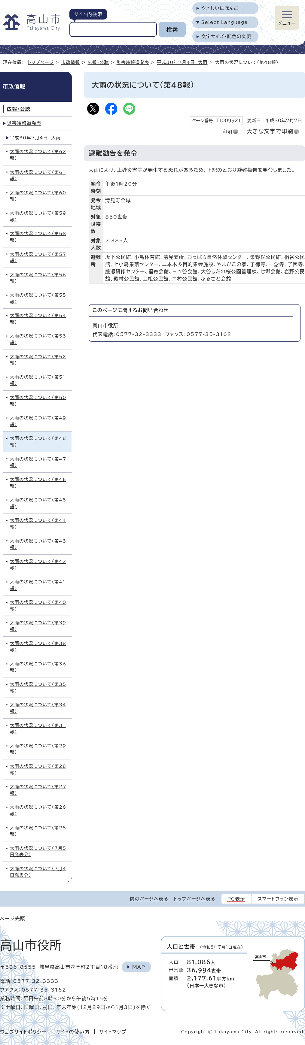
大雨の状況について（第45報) (38, 503)
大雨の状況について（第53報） (38, 339)
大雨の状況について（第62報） (38, 154)
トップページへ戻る (194, 899)
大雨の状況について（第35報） (38, 687)
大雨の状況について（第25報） (38, 831)
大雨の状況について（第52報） (38, 359)
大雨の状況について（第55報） (38, 298)
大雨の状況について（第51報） (38, 380)
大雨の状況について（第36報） (38, 667)
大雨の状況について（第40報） (38, 605)
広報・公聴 (98, 62)
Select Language (224, 22)
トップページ (41, 62)
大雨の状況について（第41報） (38, 585)
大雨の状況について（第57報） (38, 257)
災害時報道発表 (133, 62)
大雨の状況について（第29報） (38, 749)
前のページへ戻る (149, 899)
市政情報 (70, 62)
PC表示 (236, 899)
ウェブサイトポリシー (23, 1031)
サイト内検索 (88, 14)
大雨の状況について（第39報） (38, 626)
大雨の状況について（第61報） (38, 175)
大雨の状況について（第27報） (38, 789)
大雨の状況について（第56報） (38, 277)
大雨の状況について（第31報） (38, 728)
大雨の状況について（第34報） (38, 707)
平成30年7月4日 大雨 (182, 62)
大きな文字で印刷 (269, 131)
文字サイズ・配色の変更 (226, 36)
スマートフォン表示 (278, 899)
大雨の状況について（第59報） (38, 216)
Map (138, 967)
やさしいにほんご (220, 8)
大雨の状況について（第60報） (38, 195)
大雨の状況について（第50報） (38, 400)
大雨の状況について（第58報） (38, 236)
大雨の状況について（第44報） (38, 523)
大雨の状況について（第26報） (38, 810)
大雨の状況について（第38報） (38, 646)
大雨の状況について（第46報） (38, 482)
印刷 (228, 131)
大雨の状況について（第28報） (38, 769)
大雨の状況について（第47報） (38, 462)
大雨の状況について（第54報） (38, 318)
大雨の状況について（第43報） (38, 544)
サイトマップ (113, 1031)
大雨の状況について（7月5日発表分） (38, 851)
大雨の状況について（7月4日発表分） (38, 871)
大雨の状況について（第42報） (38, 564)
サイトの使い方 (73, 1031)
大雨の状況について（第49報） (38, 421)
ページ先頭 (12, 918)
